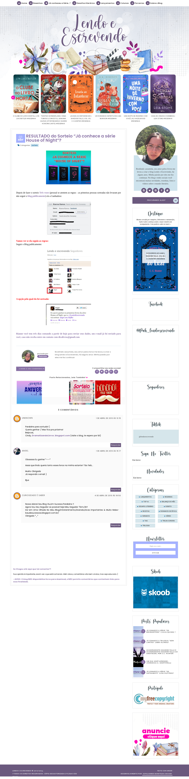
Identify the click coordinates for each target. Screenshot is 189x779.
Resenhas (36, 3)
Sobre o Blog (154, 3)
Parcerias (137, 3)
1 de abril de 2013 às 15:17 (108, 451)
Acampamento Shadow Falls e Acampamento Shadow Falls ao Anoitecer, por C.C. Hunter (162, 651)
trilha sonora (168, 521)
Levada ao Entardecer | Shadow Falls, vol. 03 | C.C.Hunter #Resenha (86, 118)
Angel (25, 450)
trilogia (146, 525)
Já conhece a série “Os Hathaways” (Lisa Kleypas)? (160, 672)
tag (146, 521)
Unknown (27, 418)
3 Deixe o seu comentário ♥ (31, 369)
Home (22, 3)
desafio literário (146, 506)
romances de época (168, 511)
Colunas (122, 3)
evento (169, 506)
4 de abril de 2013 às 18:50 (108, 495)
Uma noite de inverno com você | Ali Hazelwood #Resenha (141, 118)
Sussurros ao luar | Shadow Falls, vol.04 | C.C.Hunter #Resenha (155, 256)
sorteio (35, 145)
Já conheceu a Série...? (58, 3)
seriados (146, 516)
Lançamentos (105, 3)
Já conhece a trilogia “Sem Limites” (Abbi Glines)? (160, 641)
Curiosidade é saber (33, 495)
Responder (115, 445)
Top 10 (146, 501)
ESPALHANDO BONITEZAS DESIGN (157, 774)
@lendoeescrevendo (146, 437)
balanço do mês (168, 501)
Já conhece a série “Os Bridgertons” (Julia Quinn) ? (161, 631)
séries (168, 516)
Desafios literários (84, 3)
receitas (146, 511)
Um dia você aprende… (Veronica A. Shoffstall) (158, 662)
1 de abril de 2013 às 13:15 (108, 418)
